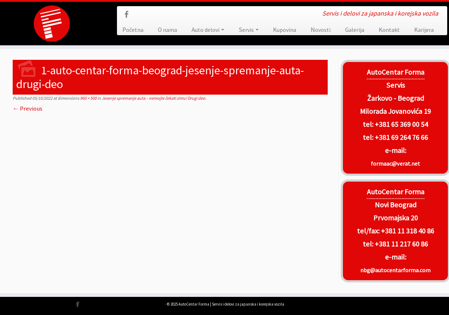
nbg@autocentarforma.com (395, 270)
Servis (249, 30)
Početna (132, 30)
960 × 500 (88, 98)
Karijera (424, 30)
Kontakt (389, 30)
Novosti (321, 30)
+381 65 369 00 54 (401, 124)
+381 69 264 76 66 (401, 137)
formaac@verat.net (395, 163)
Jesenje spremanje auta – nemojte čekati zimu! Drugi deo (153, 98)
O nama (167, 30)
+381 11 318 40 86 (406, 231)
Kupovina (284, 30)
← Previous (27, 108)
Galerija (354, 30)
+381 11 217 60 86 (401, 244)
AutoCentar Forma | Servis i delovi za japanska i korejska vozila (231, 304)
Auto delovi (208, 30)
